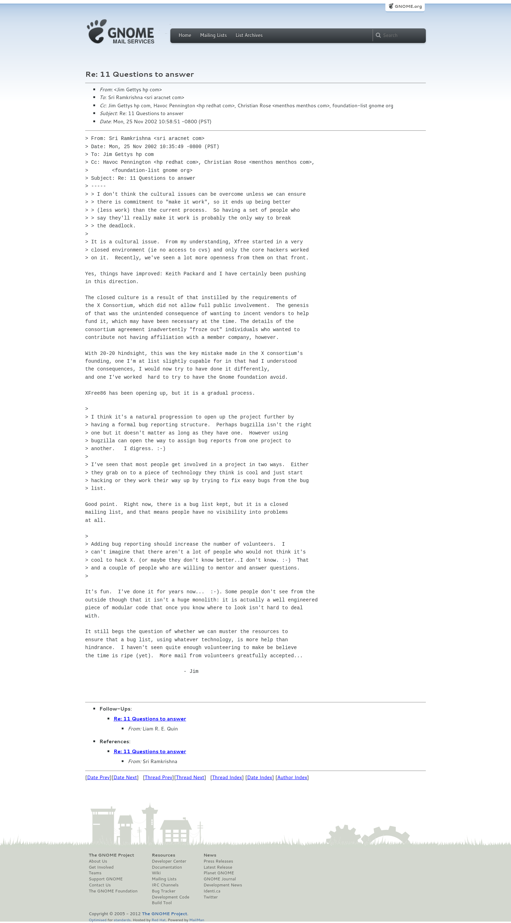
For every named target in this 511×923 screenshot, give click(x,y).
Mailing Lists (213, 35)
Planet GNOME (218, 873)
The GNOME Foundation (113, 891)
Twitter (210, 897)
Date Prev (98, 777)
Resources (163, 855)
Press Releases (218, 861)
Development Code (170, 897)
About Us (98, 861)
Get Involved (101, 867)
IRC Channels (165, 885)
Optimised (97, 919)
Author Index (292, 777)
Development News (222, 885)
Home (184, 35)
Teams (95, 873)
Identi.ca (211, 891)
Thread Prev (158, 777)
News (209, 855)
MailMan (196, 919)
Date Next (125, 777)
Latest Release (217, 867)
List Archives (249, 35)
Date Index (259, 777)
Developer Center (169, 861)
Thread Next (190, 777)
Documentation (167, 867)
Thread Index (227, 777)
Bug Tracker (164, 891)
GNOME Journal (219, 879)
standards (122, 919)
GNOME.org (408, 6)
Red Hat (159, 919)
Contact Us (100, 885)
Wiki (156, 873)
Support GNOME (106, 879)
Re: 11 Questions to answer (150, 718)
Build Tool (162, 903)
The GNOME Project (111, 855)
